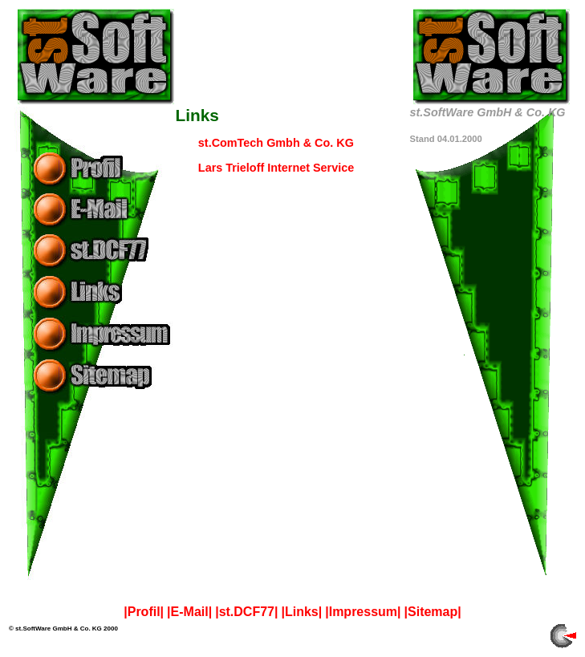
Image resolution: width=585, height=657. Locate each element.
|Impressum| (362, 611)
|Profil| (144, 611)
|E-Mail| (189, 611)
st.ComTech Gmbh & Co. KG (276, 142)
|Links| (301, 611)
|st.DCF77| (246, 611)
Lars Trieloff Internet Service (276, 167)
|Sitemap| (432, 611)
